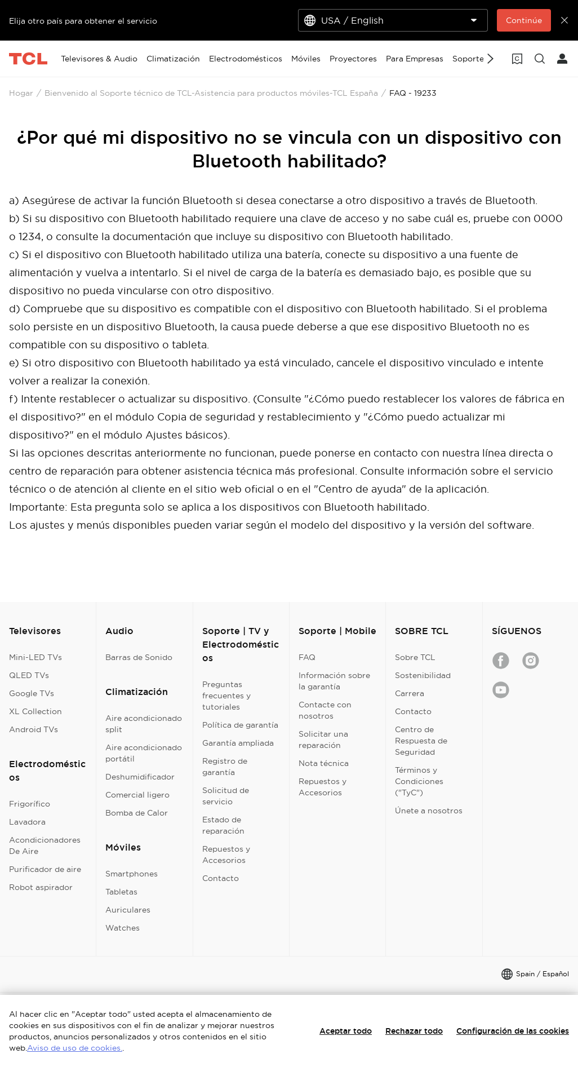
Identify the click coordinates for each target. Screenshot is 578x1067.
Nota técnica (324, 763)
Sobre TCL (415, 657)
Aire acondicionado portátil (143, 753)
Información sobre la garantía (334, 681)
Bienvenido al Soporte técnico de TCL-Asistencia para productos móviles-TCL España (211, 93)
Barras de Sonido (138, 657)
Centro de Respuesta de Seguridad (421, 740)
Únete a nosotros (429, 810)
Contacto (220, 878)
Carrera (409, 693)
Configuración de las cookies (512, 1031)
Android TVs (33, 729)
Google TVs (31, 693)
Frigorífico (29, 804)
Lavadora (27, 822)
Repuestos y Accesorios (226, 854)
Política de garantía (240, 725)
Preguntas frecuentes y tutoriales (226, 695)
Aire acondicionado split (143, 723)
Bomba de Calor (136, 813)
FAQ (307, 657)
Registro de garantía (224, 766)
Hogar (21, 93)
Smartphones (131, 874)
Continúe (524, 20)
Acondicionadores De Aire (45, 845)
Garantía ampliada (238, 743)
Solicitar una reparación (323, 739)
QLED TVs (29, 675)
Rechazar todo (414, 1031)
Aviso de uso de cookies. (74, 1048)
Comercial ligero (137, 795)
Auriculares (127, 910)
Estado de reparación (223, 825)
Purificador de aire (45, 869)
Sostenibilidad (423, 675)
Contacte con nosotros (325, 710)
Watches (122, 928)
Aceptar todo (345, 1031)
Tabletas (121, 892)
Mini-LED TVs (35, 657)
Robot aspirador (41, 887)
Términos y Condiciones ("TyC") (419, 781)
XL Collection (35, 711)
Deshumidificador (140, 777)
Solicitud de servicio (225, 796)
